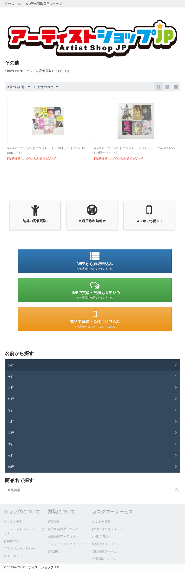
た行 (11, 399)
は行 (11, 421)
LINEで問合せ (101, 536)
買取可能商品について (63, 529)
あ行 (11, 365)
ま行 (11, 432)
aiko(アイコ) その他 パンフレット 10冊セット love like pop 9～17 (46, 150)
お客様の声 (11, 541)
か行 (11, 376)
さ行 (11, 387)
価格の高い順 (18, 87)
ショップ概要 (13, 521)
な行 (11, 410)
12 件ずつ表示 (46, 87)
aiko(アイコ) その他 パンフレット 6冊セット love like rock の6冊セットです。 (134, 150)
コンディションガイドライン (68, 544)
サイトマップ (13, 556)
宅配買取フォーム (104, 551)
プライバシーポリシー (19, 548)
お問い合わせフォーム (107, 529)
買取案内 (54, 521)
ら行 (11, 455)
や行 (11, 444)
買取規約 (54, 551)
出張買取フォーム (104, 559)
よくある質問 (101, 521)
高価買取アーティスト (63, 536)
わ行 (11, 466)
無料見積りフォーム (106, 544)
